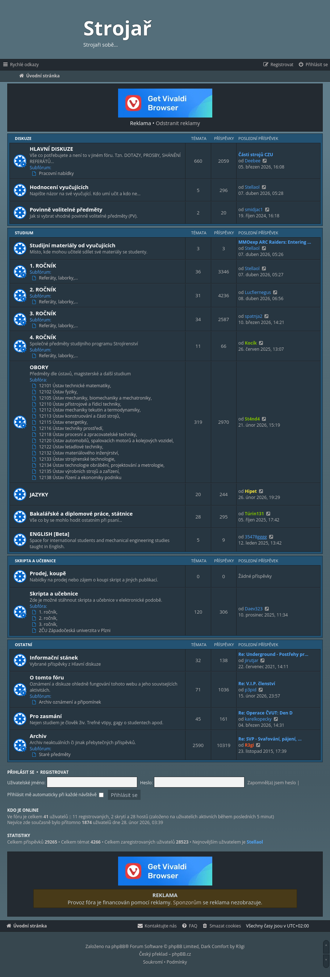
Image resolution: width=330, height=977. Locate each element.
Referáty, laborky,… (55, 278)
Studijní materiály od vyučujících (73, 245)
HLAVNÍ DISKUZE (51, 148)
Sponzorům (187, 902)
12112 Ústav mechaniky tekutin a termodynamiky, (87, 410)
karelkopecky (258, 719)
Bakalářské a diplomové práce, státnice (81, 513)
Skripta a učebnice (35, 560)
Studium (24, 232)
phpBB (118, 946)
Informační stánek (54, 657)
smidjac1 (254, 209)
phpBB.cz (181, 954)
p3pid (250, 690)
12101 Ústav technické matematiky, (72, 386)
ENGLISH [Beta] (49, 533)
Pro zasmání (46, 716)
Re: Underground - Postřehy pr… (273, 654)
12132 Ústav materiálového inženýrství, (76, 453)
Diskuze (23, 138)
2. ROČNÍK (43, 289)
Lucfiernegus (258, 292)
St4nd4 (252, 419)
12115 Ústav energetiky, (60, 422)
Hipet (251, 491)
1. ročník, (45, 612)
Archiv (38, 735)
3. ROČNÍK (43, 313)
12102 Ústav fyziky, (55, 392)
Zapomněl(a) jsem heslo (271, 783)
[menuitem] (313, 64)
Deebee (252, 161)
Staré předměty (52, 755)
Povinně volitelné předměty (66, 209)
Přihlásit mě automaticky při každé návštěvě (55, 795)
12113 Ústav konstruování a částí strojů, (76, 416)
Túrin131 (254, 514)
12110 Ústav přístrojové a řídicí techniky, (77, 404)
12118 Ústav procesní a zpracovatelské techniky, (85, 435)
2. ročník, (45, 618)
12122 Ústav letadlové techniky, (68, 447)
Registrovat (54, 772)
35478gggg (256, 537)
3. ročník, (45, 624)
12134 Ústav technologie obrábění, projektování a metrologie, (98, 465)
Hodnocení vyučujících (59, 187)
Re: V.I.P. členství (256, 684)
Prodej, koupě (48, 573)
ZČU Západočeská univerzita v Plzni (71, 630)
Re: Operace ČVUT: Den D (265, 713)
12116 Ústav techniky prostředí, (68, 428)
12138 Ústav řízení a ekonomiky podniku (77, 478)
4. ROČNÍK (43, 337)
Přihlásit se (20, 772)
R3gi (249, 745)
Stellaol (252, 187)
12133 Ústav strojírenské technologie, (74, 459)
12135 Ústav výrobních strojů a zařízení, (76, 471)
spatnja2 (253, 316)
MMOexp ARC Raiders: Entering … (274, 242)
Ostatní (23, 644)
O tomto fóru (47, 677)
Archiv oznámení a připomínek (67, 702)
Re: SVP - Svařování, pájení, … (270, 739)
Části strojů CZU (255, 155)
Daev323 (254, 609)
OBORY (39, 367)
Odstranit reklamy (178, 123)
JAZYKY (39, 494)
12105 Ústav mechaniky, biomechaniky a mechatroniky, (92, 398)
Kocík (251, 343)
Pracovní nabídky (53, 173)
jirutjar (252, 660)
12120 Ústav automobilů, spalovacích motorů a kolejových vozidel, (103, 441)
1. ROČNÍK (43, 265)
